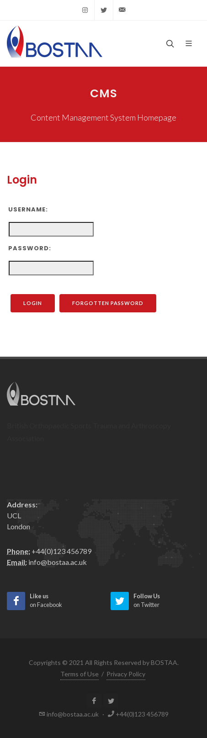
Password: (29, 248)
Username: (28, 209)
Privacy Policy (125, 674)
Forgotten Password (114, 303)
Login (39, 303)
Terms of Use (79, 674)
